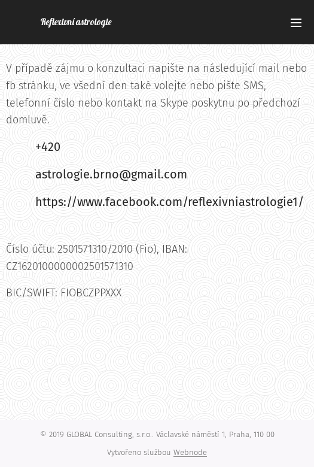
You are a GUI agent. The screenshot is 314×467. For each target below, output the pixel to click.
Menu (296, 22)
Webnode (190, 452)
